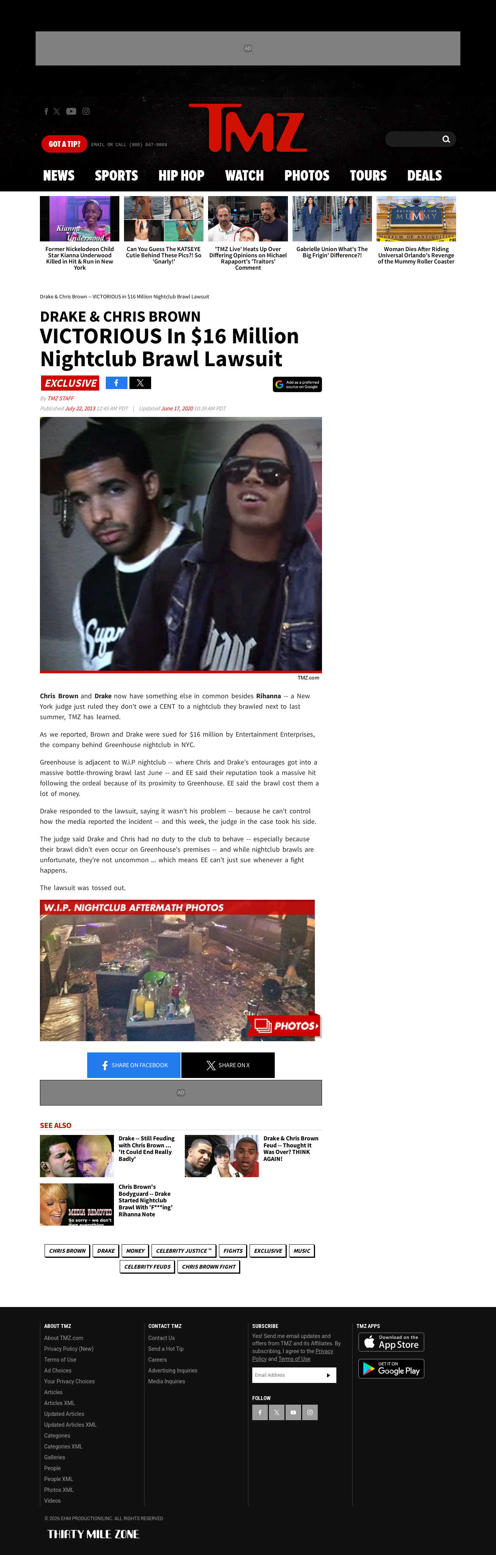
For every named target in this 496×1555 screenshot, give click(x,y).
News (58, 176)
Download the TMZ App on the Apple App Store (391, 1342)
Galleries (54, 1457)
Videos (52, 1501)
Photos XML (59, 1490)
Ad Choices (58, 1370)
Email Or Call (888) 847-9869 (129, 145)
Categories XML (63, 1446)
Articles (53, 1392)
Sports (116, 176)
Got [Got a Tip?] (64, 144)
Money (135, 1250)
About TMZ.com (63, 1338)
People (52, 1468)
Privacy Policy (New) (68, 1349)
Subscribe (328, 1375)
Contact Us (161, 1338)
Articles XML (59, 1403)
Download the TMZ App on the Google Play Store (391, 1369)
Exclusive (268, 1250)
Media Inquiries (166, 1381)
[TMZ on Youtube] (71, 111)
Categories (57, 1436)
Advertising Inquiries (173, 1370)
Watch (244, 176)
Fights (232, 1250)
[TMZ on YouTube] (293, 1412)
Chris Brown (67, 1250)
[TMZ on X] (58, 111)
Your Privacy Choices (69, 1381)
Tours (368, 176)
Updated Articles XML (70, 1425)
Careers (157, 1360)
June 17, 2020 (177, 408)
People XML (58, 1479)
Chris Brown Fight (208, 1266)
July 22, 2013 (80, 408)
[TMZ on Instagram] (86, 111)
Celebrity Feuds (147, 1266)
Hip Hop (181, 176)
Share (134, 1065)
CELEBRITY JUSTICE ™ (183, 1250)
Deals (424, 176)
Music (301, 1250)
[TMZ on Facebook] (46, 111)
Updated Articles (64, 1414)
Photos (306, 176)
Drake (105, 1250)
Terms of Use (60, 1360)
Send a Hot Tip (166, 1349)
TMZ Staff (60, 398)
